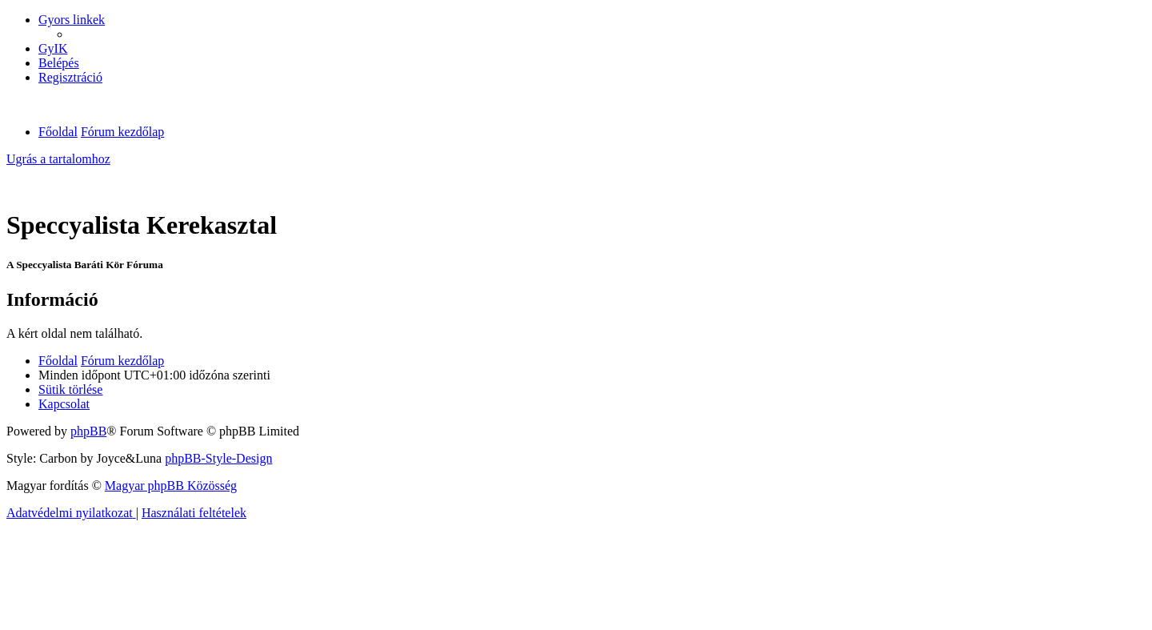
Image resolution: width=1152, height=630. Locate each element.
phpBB (88, 431)
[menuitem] (52, 48)
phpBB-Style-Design (218, 458)
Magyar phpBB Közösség (171, 485)
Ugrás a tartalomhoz (58, 159)
